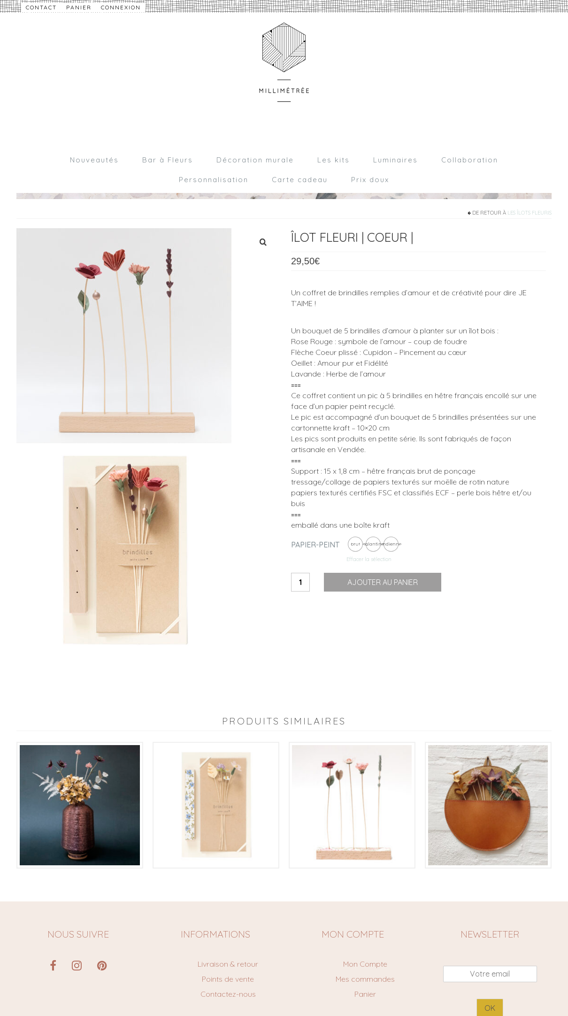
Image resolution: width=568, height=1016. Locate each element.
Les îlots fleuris (529, 212)
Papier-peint (315, 544)
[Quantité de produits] (300, 582)
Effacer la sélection (368, 559)
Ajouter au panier (382, 582)
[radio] (355, 544)
